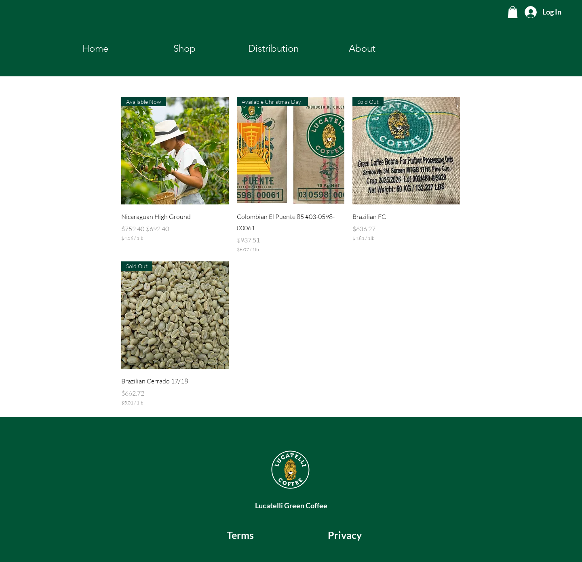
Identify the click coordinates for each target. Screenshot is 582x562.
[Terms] (240, 535)
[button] (513, 12)
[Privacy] (344, 535)
